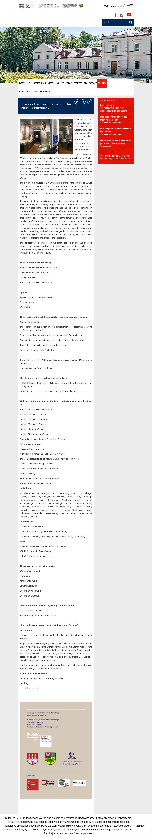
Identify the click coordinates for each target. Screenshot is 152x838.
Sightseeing (38, 83)
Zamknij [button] (140, 826)
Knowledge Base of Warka (34, 91)
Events (78, 83)
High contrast (110, 6)
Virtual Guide (56, 83)
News (69, 83)
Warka (102, 83)
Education (90, 83)
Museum (24, 83)
